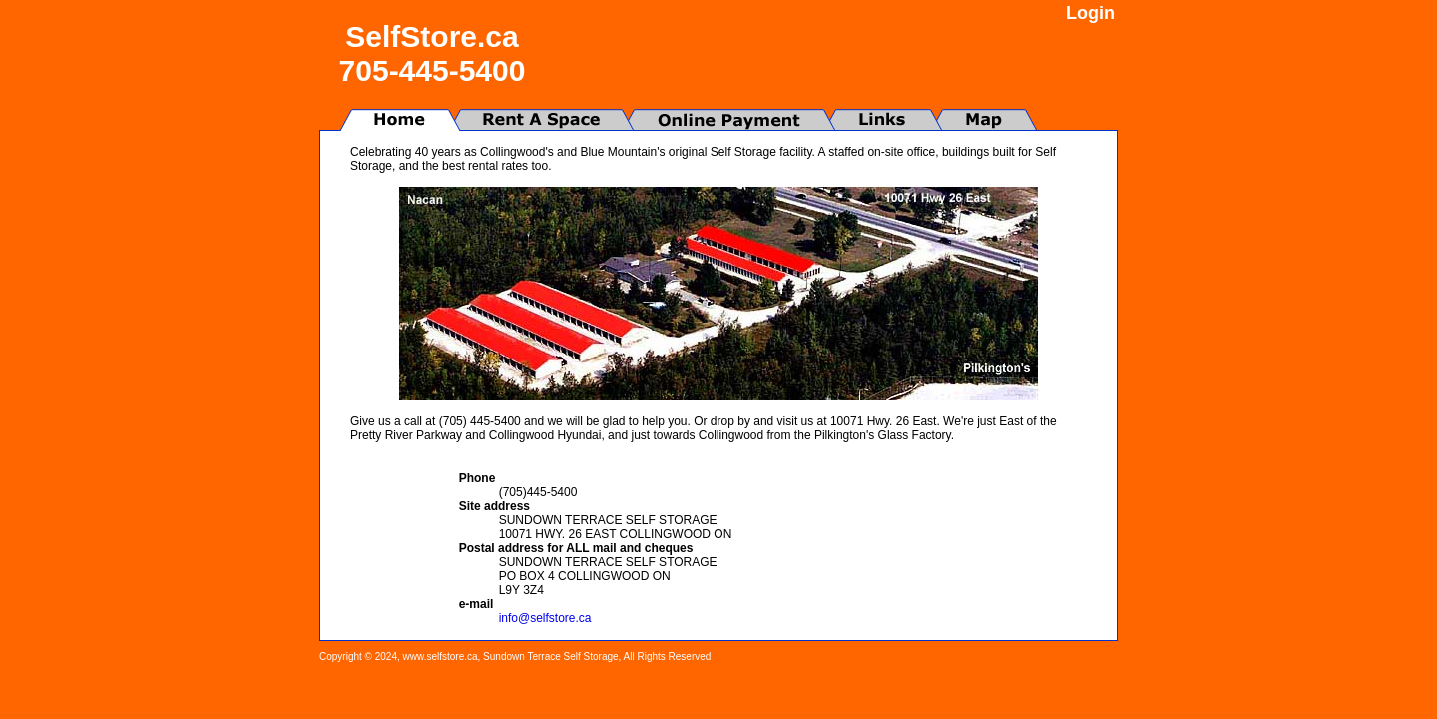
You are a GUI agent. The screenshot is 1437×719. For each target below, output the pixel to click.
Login (1090, 13)
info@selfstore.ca (545, 618)
